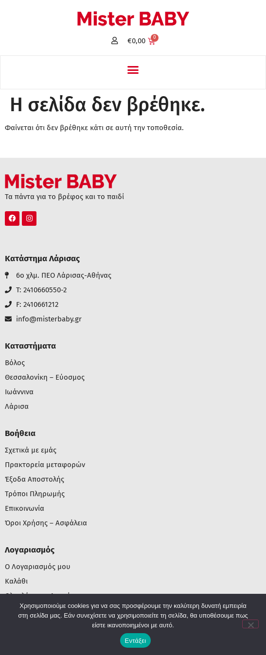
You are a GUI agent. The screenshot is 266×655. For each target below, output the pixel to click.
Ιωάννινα (19, 392)
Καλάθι (16, 581)
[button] (133, 70)
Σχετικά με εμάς (30, 450)
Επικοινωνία (24, 508)
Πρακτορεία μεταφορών (45, 465)
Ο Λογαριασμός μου (38, 567)
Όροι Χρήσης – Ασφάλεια (46, 523)
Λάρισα (17, 406)
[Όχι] (250, 624)
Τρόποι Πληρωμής (35, 494)
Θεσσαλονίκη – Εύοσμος (45, 377)
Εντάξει (135, 640)
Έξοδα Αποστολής (34, 479)
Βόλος (15, 363)
